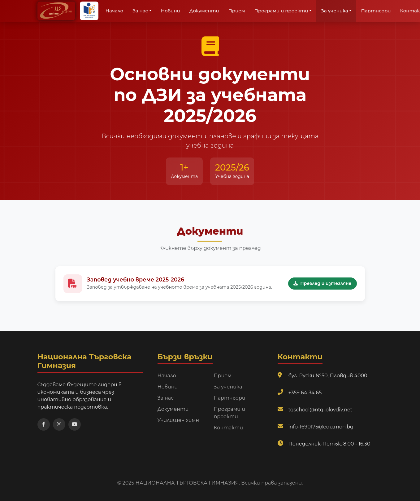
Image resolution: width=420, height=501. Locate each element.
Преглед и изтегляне (322, 284)
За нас (166, 398)
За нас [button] (140, 11)
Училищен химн (178, 420)
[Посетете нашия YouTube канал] (74, 424)
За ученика (228, 387)
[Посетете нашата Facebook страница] (43, 424)
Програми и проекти (229, 412)
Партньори (376, 11)
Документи (204, 11)
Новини (170, 11)
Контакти (228, 428)
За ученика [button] (334, 11)
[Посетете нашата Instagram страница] (59, 424)
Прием (236, 11)
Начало (114, 11)
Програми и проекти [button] (281, 11)
